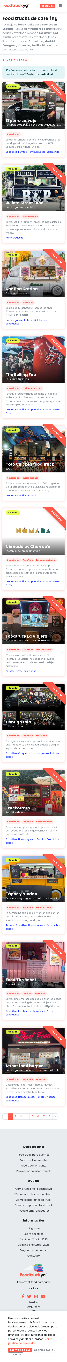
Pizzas (9, 585)
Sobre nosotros (33, 1234)
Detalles (16, 1354)
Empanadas (34, 409)
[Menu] (60, 5)
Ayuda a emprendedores (34, 1211)
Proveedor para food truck (33, 1171)
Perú (34, 1311)
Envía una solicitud (39, 74)
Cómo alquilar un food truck (33, 1200)
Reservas (47, 6)
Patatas (28, 320)
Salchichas (53, 151)
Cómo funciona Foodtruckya (33, 1189)
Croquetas (24, 753)
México (33, 1302)
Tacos (9, 756)
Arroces (10, 925)
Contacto (33, 1256)
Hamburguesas (36, 151)
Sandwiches (12, 323)
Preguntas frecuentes (34, 1250)
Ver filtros (15, 60)
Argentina (33, 1306)
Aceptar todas (20, 1350)
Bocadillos (11, 151)
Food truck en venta (33, 1165)
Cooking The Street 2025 (33, 1245)
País (33, 1288)
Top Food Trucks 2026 (33, 1239)
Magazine (33, 1228)
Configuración (44, 1350)
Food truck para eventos (33, 1155)
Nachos (51, 1097)
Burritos (22, 151)
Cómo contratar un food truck (33, 1194)
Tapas (9, 842)
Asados (10, 409)
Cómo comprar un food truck (33, 1205)
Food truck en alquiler (33, 1160)
